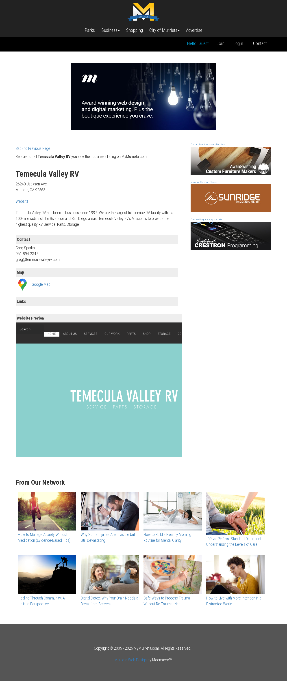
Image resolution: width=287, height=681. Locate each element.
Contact (260, 43)
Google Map (41, 284)
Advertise (194, 30)
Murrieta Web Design (131, 659)
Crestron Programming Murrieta (206, 219)
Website (22, 201)
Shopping (134, 30)
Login (238, 43)
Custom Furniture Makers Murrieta (208, 144)
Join (220, 43)
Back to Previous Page (33, 148)
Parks (90, 30)
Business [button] (110, 30)
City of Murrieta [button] (164, 30)
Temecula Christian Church (204, 182)
